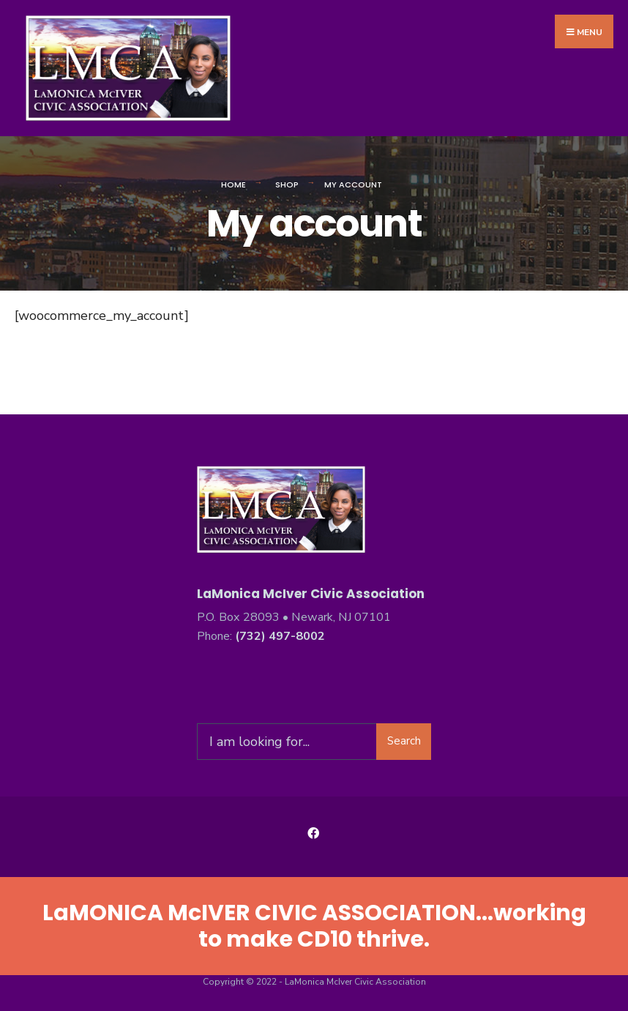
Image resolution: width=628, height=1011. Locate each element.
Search (404, 741)
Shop (287, 184)
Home (233, 184)
